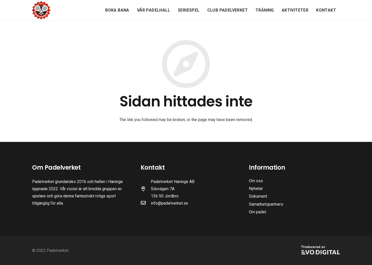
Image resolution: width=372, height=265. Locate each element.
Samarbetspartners (266, 204)
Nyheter (256, 188)
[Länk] (41, 10)
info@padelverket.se (169, 203)
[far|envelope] (146, 203)
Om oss (256, 180)
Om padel (257, 211)
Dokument (258, 196)
